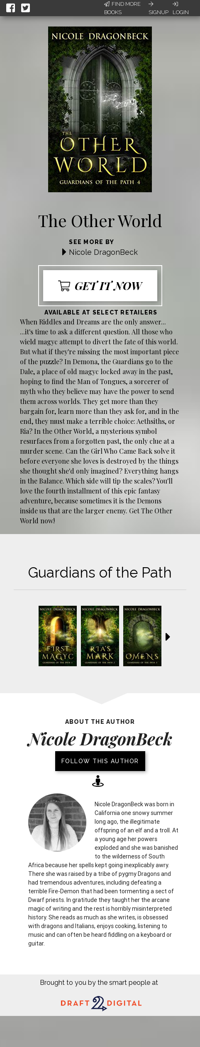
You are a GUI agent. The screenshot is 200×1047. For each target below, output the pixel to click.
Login (181, 8)
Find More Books (122, 8)
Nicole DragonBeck (103, 252)
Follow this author (100, 761)
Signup (158, 8)
